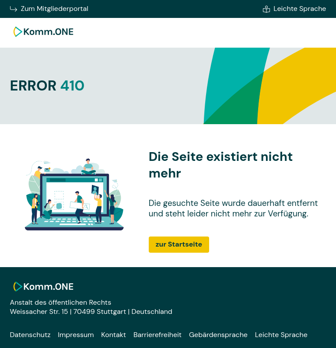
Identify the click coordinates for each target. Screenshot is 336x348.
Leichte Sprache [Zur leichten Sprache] (294, 8)
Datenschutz (30, 334)
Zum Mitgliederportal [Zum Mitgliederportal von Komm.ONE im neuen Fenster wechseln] (49, 8)
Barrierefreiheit (157, 334)
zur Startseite (179, 244)
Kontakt (113, 334)
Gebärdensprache (218, 334)
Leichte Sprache (281, 334)
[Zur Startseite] (43, 37)
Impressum (76, 334)
